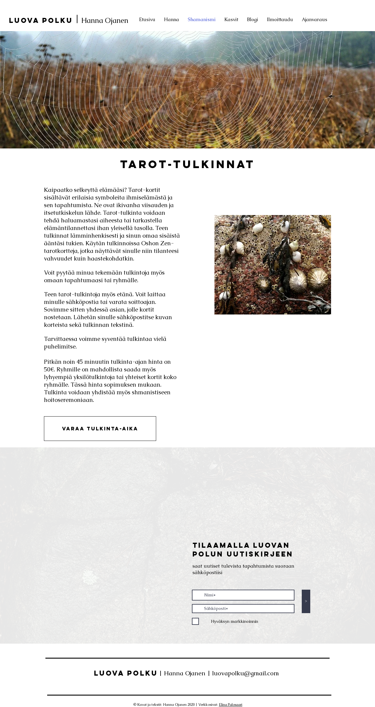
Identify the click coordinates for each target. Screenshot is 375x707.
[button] (100, 428)
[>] (306, 601)
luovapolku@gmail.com (245, 673)
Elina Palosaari (230, 704)
